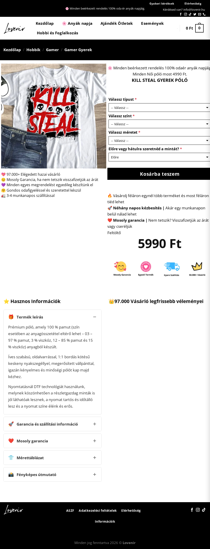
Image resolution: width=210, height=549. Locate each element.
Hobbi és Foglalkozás (57, 32)
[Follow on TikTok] (190, 14)
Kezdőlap (45, 23)
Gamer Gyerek (78, 49)
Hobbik (33, 49)
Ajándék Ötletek (117, 23)
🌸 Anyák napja (77, 23)
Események (152, 23)
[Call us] (204, 14)
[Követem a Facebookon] (180, 14)
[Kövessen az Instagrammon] (185, 14)
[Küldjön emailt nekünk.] (199, 14)
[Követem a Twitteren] (194, 14)
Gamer (52, 49)
